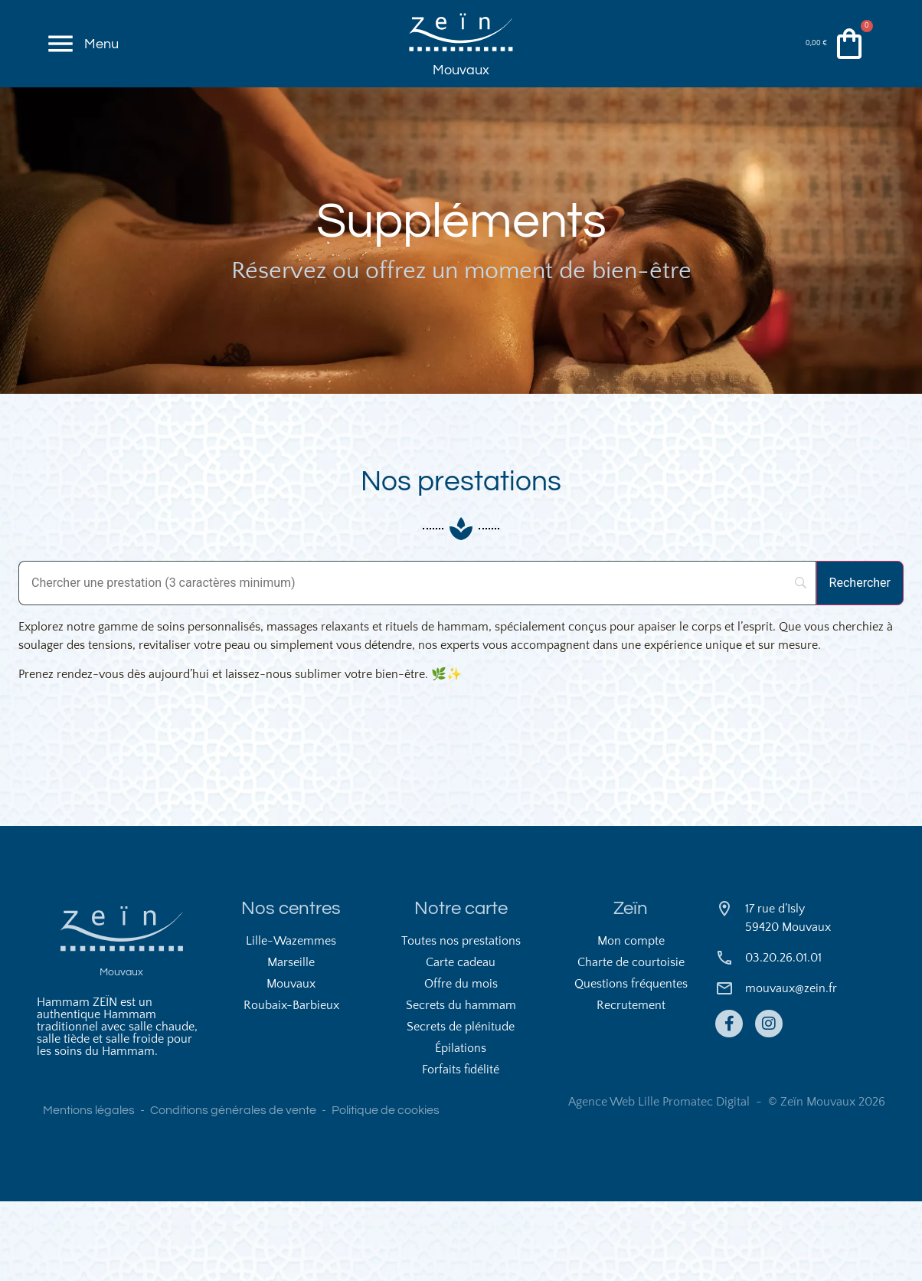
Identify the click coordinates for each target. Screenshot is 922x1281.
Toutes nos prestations (461, 1020)
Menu (106, 61)
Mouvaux (461, 101)
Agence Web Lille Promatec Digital (659, 1181)
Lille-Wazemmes (291, 1020)
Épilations (460, 1128)
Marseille (291, 1042)
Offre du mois (461, 1063)
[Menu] (62, 61)
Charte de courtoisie (631, 1042)
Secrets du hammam (461, 1085)
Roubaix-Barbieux (291, 1085)
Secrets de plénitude (461, 1106)
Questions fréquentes (631, 1063)
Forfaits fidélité (460, 1149)
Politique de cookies (386, 1190)
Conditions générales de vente (233, 1190)
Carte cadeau (460, 1042)
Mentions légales (89, 1190)
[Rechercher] (860, 662)
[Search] (417, 662)
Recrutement (631, 1085)
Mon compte (631, 1020)
